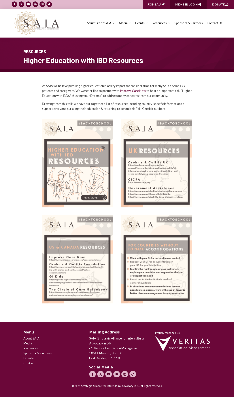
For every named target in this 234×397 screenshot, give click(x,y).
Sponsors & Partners (188, 23)
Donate (218, 4)
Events (140, 23)
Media (123, 23)
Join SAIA (154, 4)
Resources (159, 23)
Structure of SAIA (99, 23)
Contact (29, 363)
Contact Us (214, 23)
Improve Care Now (133, 91)
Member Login (186, 4)
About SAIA (31, 338)
